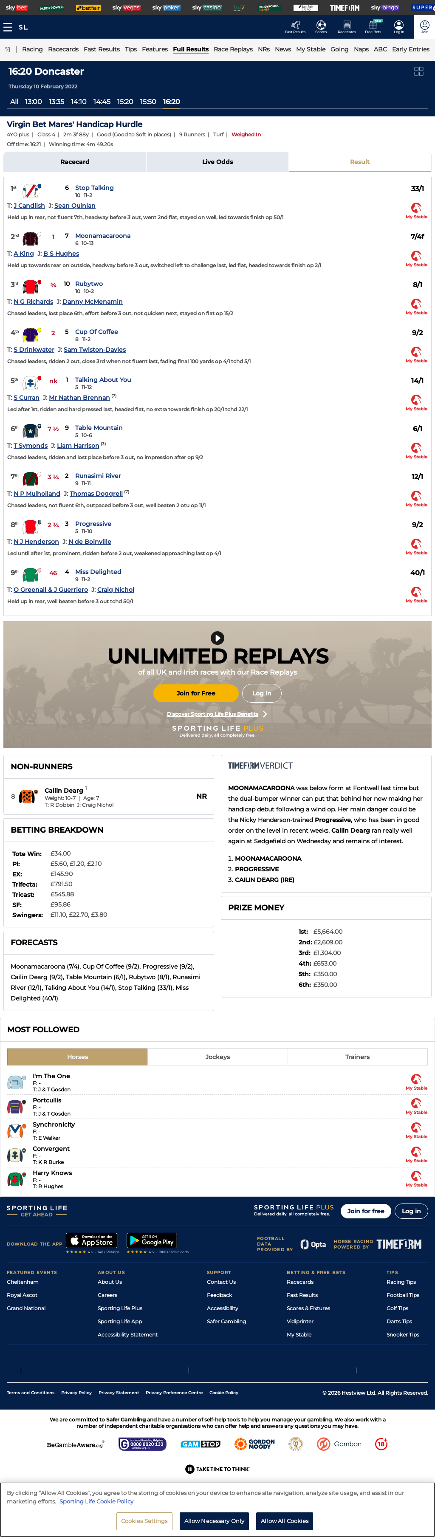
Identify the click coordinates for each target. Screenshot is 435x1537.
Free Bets (299, 1348)
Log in (261, 693)
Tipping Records (407, 1348)
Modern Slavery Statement (132, 1348)
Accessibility (222, 1308)
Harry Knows (52, 1173)
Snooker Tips (403, 1334)
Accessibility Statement (128, 1334)
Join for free (365, 1211)
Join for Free (196, 693)
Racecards (300, 1282)
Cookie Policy (223, 1422)
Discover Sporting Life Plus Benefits (217, 714)
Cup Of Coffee (96, 332)
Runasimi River (98, 476)
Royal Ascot (22, 1295)
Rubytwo (89, 284)
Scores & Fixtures (308, 1308)
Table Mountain (99, 428)
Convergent (51, 1149)
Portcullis (47, 1100)
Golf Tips (397, 1308)
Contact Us (221, 1282)
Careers (107, 1295)
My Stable (299, 1334)
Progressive (93, 524)
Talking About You (103, 380)
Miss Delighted (98, 572)
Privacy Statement (119, 1422)
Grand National (26, 1308)
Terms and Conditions (30, 1422)
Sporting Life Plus (120, 1308)
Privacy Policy (76, 1422)
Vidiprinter (300, 1321)
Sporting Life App (120, 1321)
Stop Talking (94, 188)
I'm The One (51, 1076)
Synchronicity (54, 1124)
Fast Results (302, 1295)
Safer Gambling (226, 1321)
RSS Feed (109, 1361)
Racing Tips (401, 1282)
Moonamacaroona (102, 236)
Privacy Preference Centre (174, 1422)
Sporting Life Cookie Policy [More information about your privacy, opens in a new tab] (96, 1532)
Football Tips (403, 1295)
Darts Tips (399, 1321)
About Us (110, 1282)
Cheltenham (23, 1282)
